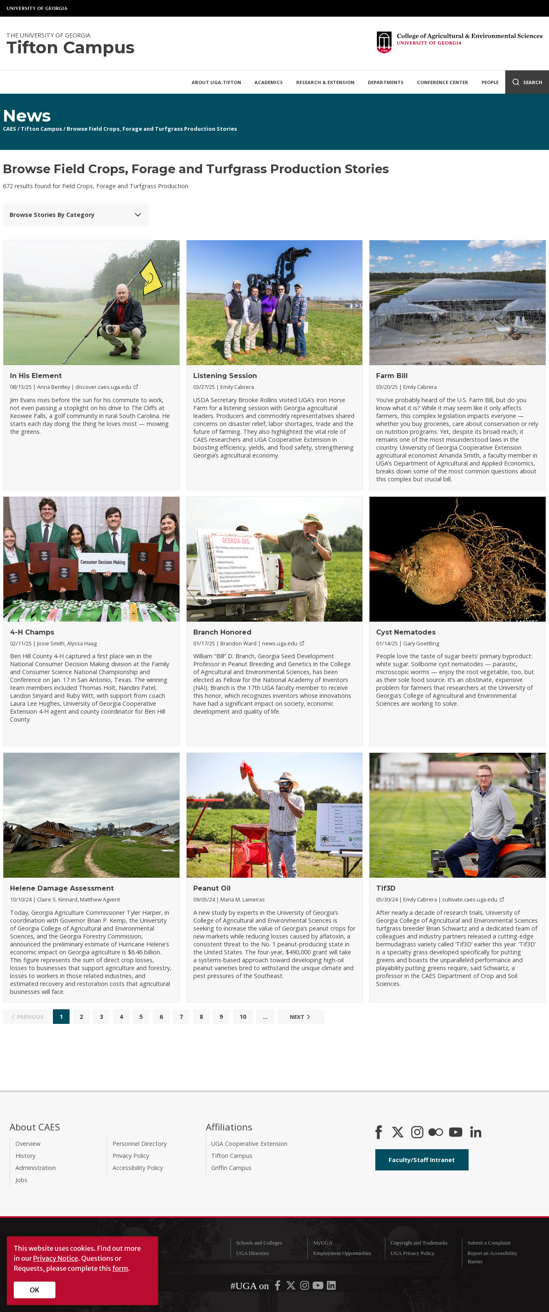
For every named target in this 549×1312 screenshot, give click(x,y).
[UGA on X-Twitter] (291, 1287)
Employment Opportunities (342, 1253)
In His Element (36, 376)
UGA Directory (252, 1253)
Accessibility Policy (137, 1168)
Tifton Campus (41, 128)
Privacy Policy (130, 1156)
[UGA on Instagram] (305, 1287)
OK (35, 1290)
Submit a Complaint (489, 1243)
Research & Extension (325, 82)
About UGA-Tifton (216, 82)
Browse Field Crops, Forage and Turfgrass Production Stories (152, 128)
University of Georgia (37, 8)
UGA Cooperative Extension (249, 1144)
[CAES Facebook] (379, 1133)
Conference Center (442, 82)
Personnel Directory (139, 1144)
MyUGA (322, 1243)
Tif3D (386, 888)
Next (301, 1017)
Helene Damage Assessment (62, 888)
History (25, 1156)
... (265, 1017)
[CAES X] (399, 1133)
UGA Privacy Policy (412, 1253)
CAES (9, 128)
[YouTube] (456, 1133)
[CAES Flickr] (436, 1133)
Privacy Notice (55, 1258)
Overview (27, 1144)
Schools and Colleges (259, 1243)
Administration (35, 1168)
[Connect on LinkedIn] (476, 1133)
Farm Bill (392, 376)
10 (243, 1017)
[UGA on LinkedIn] (331, 1287)
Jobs (21, 1180)
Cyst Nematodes (406, 632)
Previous (26, 1017)
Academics (269, 82)
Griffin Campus (231, 1168)
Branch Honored (222, 632)
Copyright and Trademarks (418, 1243)
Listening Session (225, 376)
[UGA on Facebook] (278, 1287)
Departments (386, 82)
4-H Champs (32, 632)
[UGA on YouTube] (318, 1287)
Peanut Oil (212, 888)
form (120, 1268)
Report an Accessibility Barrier (492, 1257)
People (490, 82)
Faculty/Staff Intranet (422, 1160)
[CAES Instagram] (417, 1133)
